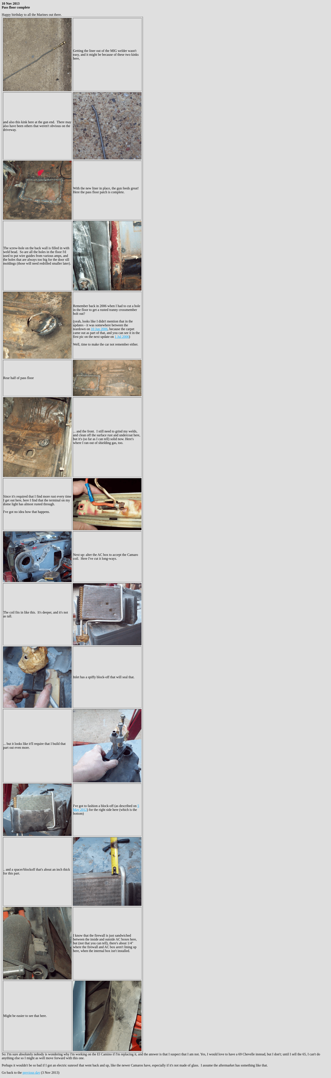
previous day (31, 1072)
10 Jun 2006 (99, 329)
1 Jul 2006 (122, 336)
